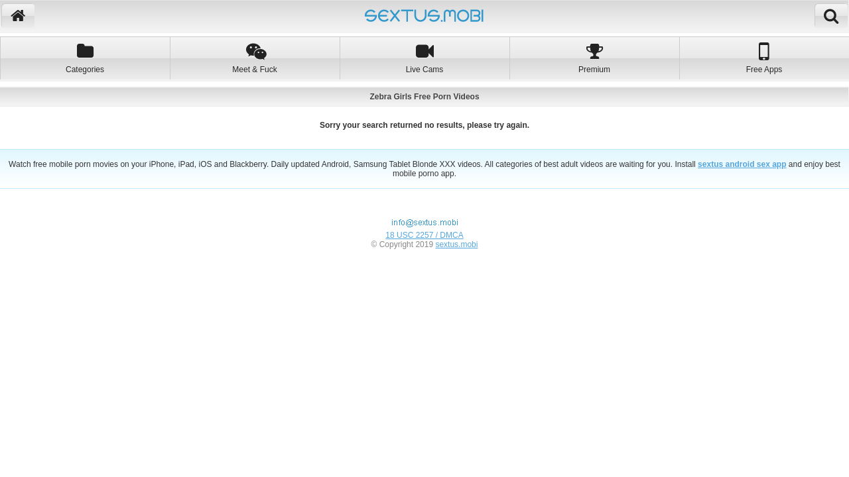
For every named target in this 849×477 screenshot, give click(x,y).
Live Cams (424, 58)
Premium (594, 58)
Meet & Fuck (255, 58)
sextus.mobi (456, 244)
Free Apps (764, 58)
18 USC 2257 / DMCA (424, 235)
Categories (85, 58)
